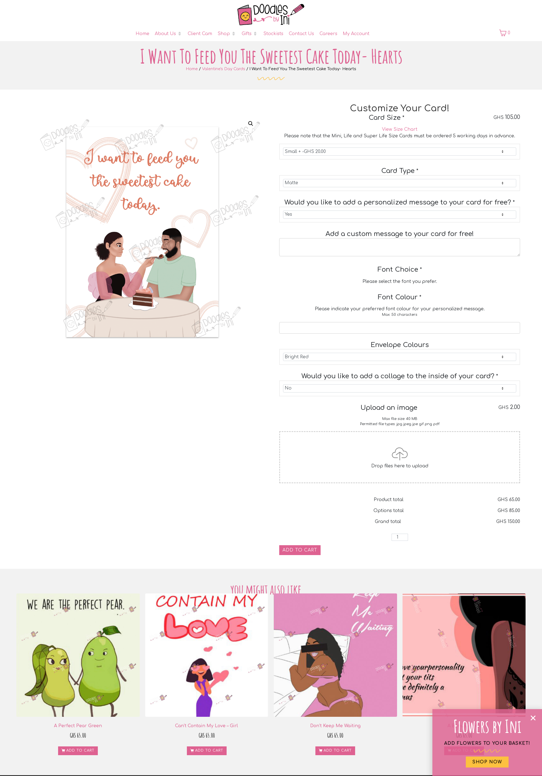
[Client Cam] (200, 33)
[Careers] (328, 33)
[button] (251, 124)
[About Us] (168, 33)
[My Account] (356, 33)
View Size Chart (399, 129)
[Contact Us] (301, 33)
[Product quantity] (400, 537)
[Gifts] (250, 33)
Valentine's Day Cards (223, 69)
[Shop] (227, 33)
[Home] (142, 33)
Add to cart (300, 550)
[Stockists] (273, 33)
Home (192, 69)
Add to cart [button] (80, 750)
